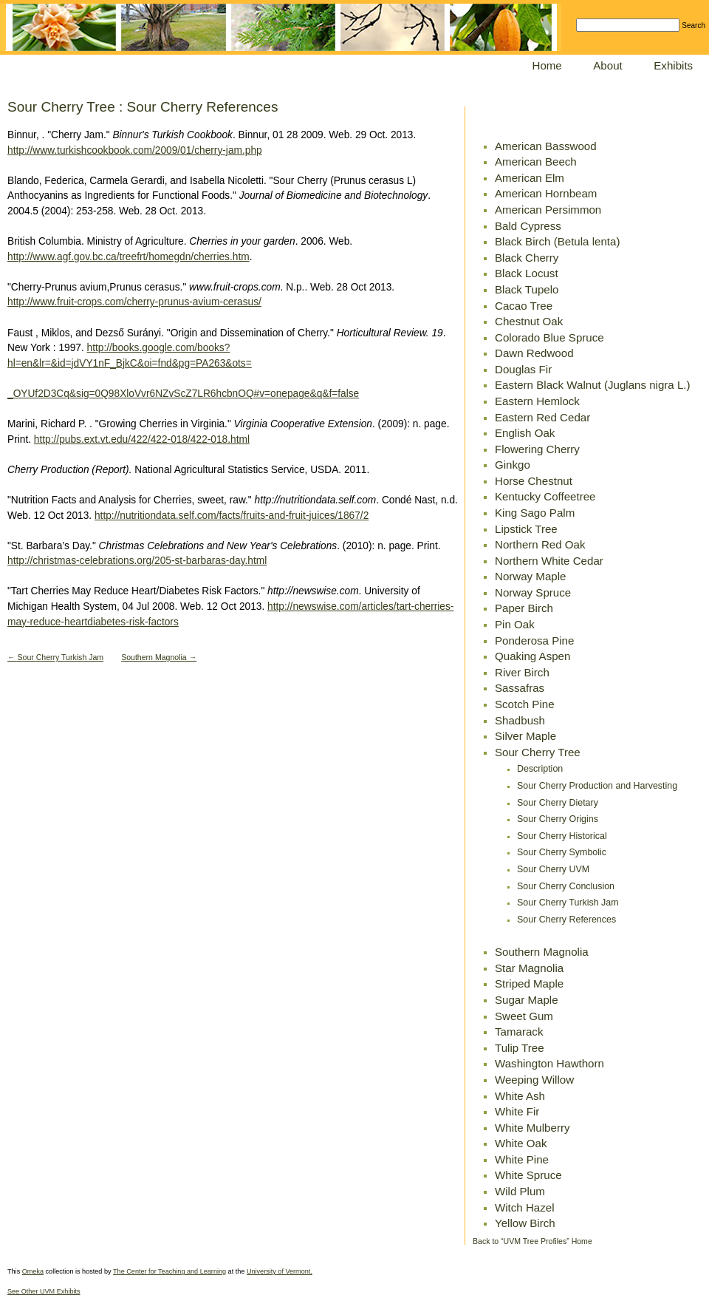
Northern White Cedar (549, 560)
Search (693, 25)
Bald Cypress (528, 226)
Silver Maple (525, 736)
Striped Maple (529, 983)
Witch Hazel (525, 1207)
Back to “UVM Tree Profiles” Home (532, 1241)
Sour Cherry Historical (562, 836)
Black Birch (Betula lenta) (557, 241)
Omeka (33, 1271)
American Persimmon (548, 209)
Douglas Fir (523, 369)
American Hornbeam (546, 193)
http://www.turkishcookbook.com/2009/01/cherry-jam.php (134, 150)
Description (540, 769)
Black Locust (526, 273)
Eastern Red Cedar (542, 417)
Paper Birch (524, 608)
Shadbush (520, 720)
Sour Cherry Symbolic (561, 852)
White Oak (521, 1143)
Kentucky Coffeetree (545, 496)
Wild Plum (520, 1191)
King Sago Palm (535, 512)
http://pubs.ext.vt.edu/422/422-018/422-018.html (142, 439)
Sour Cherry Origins (557, 819)
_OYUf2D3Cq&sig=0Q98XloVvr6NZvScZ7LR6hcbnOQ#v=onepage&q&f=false (183, 393)
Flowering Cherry (537, 449)
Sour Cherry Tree (537, 752)
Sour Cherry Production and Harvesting (597, 786)
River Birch (522, 672)
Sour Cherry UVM (553, 869)
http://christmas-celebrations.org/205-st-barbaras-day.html (137, 560)
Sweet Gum (524, 1016)
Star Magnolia (529, 968)
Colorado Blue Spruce (549, 337)
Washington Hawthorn (549, 1063)
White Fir (517, 1111)
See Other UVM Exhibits (44, 1291)
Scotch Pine (525, 704)
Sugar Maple (526, 999)
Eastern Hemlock (537, 401)
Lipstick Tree (526, 529)
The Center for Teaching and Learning (169, 1271)
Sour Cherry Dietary (557, 803)
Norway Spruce (533, 592)
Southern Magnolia (542, 951)
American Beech (536, 161)
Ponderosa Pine (534, 640)
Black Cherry (526, 257)
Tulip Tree (519, 1048)
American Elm (529, 177)
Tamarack (519, 1031)
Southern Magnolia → (158, 657)
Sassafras (519, 688)
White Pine (522, 1159)
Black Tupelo (526, 289)
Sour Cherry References (566, 919)
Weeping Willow (534, 1079)
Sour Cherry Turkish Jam (568, 902)
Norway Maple (530, 576)
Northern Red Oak (540, 544)
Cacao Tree (523, 305)
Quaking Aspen (532, 656)
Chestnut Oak (529, 321)
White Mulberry (532, 1127)
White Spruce (528, 1175)
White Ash (520, 1096)
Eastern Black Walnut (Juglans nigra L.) (593, 384)
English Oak (525, 433)
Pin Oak (515, 624)
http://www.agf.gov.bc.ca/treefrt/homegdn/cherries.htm (128, 256)
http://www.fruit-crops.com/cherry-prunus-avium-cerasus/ (134, 301)
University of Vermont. (279, 1271)
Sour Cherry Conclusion (565, 886)
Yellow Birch (525, 1223)
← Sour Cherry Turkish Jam (55, 657)
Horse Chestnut (533, 481)
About (607, 65)
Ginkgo (512, 464)
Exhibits (673, 65)
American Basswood (546, 146)
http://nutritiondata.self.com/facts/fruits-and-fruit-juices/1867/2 (232, 515)
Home (547, 65)
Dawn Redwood (534, 353)
